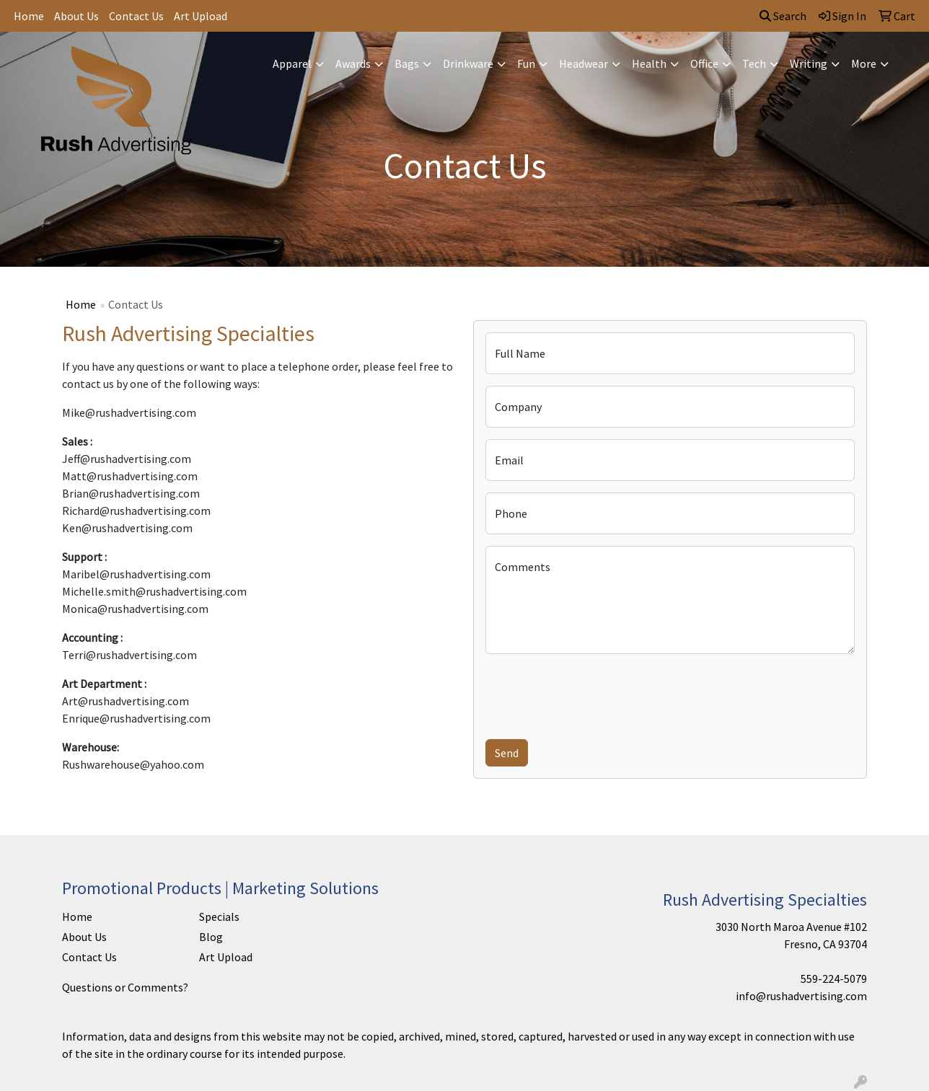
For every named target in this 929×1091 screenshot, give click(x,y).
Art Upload (200, 16)
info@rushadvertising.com (801, 996)
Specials (219, 916)
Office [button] (704, 63)
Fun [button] (526, 63)
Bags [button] (407, 63)
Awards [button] (353, 63)
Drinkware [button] (468, 63)
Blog (211, 936)
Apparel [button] (292, 63)
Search (783, 16)
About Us (76, 16)
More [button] (863, 63)
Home (29, 16)
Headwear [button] (583, 63)
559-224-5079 (834, 978)
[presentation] (595, 694)
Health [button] (649, 63)
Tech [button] (754, 63)
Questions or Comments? (125, 987)
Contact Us (136, 16)
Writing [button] (808, 63)
